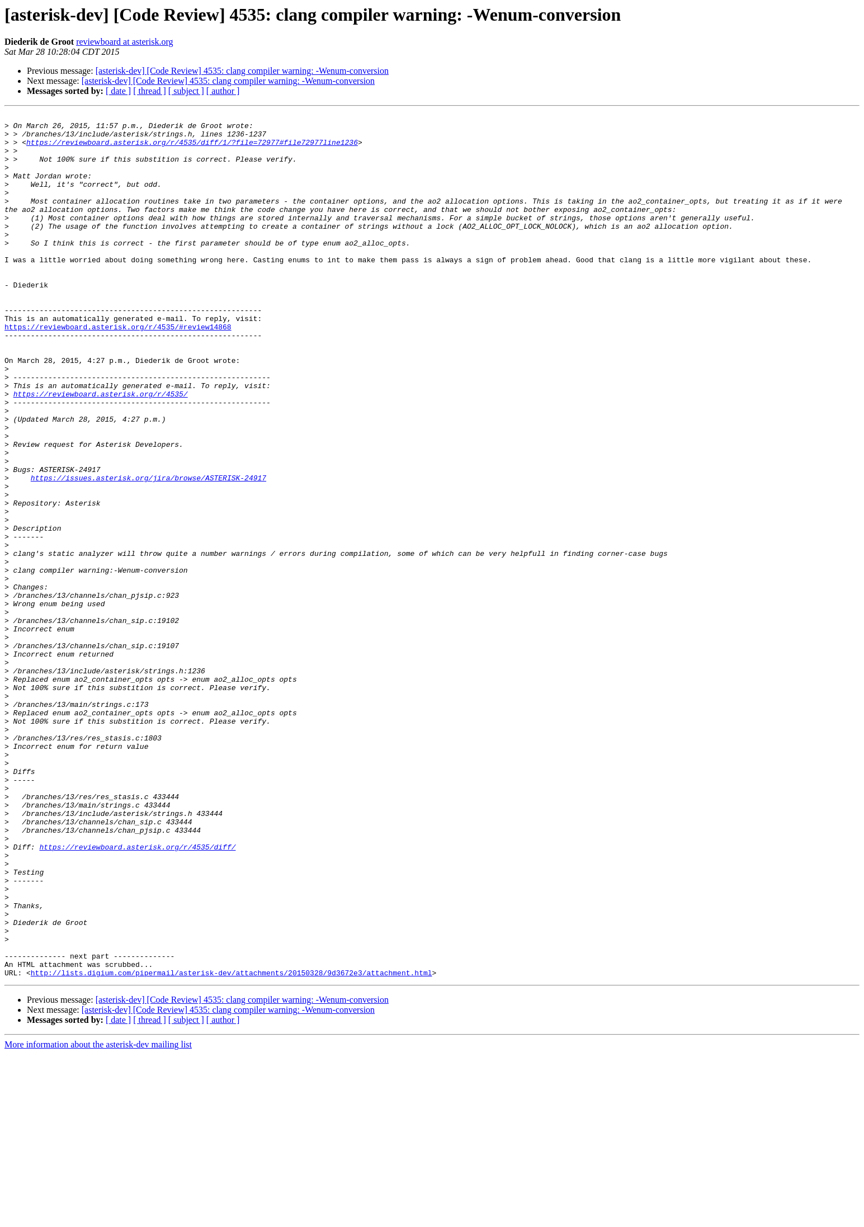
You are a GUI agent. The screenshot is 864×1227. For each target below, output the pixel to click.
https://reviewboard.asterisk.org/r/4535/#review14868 (118, 370)
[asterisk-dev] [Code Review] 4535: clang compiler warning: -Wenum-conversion (242, 70)
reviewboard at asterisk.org (124, 41)
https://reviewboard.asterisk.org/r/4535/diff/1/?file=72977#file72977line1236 (192, 149)
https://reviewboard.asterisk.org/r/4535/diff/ (137, 994)
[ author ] (223, 91)
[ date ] (118, 91)
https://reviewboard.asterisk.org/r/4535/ (100, 451)
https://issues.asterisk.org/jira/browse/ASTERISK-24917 (148, 551)
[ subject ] (186, 91)
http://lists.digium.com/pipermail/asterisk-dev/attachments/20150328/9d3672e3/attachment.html (231, 1145)
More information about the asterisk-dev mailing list (98, 1217)
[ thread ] (149, 91)
